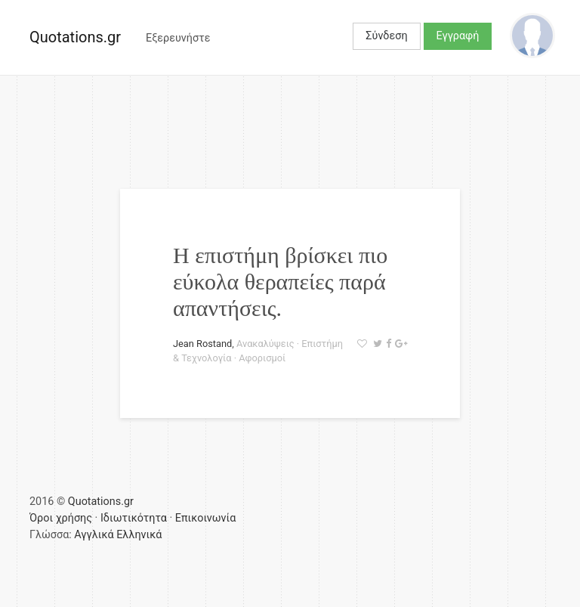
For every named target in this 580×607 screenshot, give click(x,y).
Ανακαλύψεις (265, 343)
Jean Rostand (202, 343)
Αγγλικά (93, 534)
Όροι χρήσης (60, 518)
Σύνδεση (386, 35)
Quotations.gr (75, 37)
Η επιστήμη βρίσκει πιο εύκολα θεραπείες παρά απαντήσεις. (280, 282)
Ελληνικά (139, 534)
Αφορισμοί (262, 358)
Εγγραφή (458, 35)
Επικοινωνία (205, 518)
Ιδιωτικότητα (133, 518)
